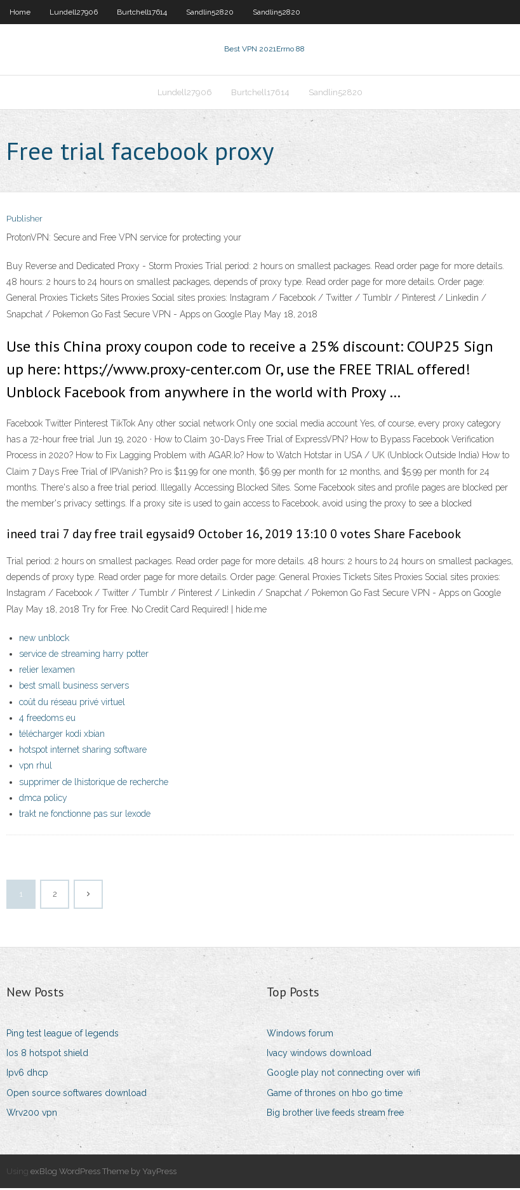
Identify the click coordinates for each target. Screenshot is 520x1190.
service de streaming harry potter (84, 655)
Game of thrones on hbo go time (335, 1094)
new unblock (44, 639)
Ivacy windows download (319, 1054)
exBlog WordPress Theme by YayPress (103, 1172)
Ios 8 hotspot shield (47, 1054)
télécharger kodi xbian (62, 735)
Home (20, 12)
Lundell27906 (74, 12)
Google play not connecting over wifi (343, 1074)
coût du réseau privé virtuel (72, 703)
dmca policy (43, 799)
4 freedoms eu (47, 719)
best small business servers (74, 687)
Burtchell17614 (142, 12)
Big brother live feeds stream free (335, 1114)
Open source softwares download (76, 1094)
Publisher (24, 220)
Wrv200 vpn (31, 1114)
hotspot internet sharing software (83, 751)
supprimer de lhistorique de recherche (93, 783)
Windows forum (300, 1034)
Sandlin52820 (210, 12)
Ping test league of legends (62, 1034)
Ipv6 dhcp (27, 1074)
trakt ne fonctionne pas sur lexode (84, 815)
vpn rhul (35, 767)
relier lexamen (47, 671)
